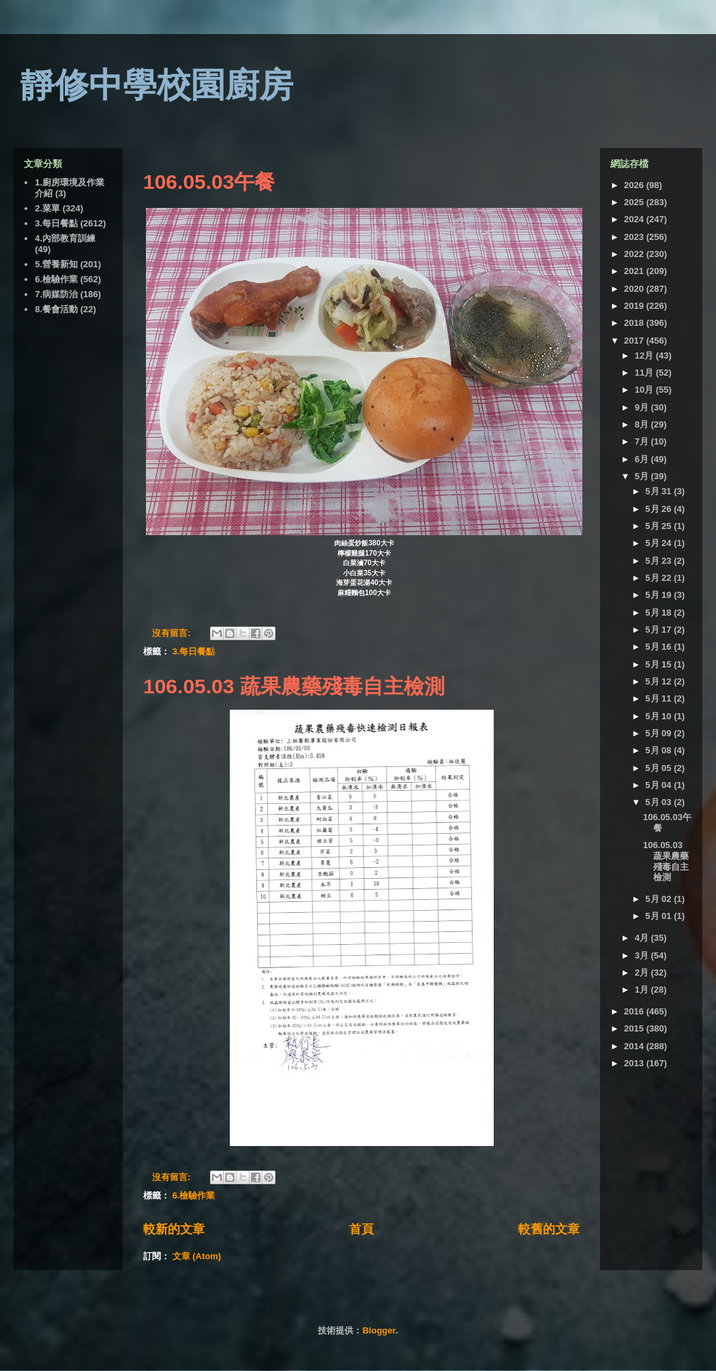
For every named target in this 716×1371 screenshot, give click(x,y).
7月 (643, 441)
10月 (645, 390)
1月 (643, 989)
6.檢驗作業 (194, 1195)
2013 (635, 1063)
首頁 (361, 1229)
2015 (635, 1028)
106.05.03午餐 (209, 181)
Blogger (378, 1330)
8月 (643, 424)
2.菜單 (47, 208)
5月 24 (659, 543)
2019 (635, 306)
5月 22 (659, 578)
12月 (645, 355)
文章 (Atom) (197, 1256)
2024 (635, 219)
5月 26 (659, 509)
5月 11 (659, 698)
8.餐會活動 (56, 309)
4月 (643, 938)
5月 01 (659, 916)
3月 (643, 955)
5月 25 (659, 526)
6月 (643, 459)
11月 (645, 372)
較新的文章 (174, 1229)
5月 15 (659, 664)
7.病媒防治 (56, 294)
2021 (635, 271)
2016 (635, 1011)
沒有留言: (172, 633)
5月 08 (659, 750)
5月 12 (659, 681)
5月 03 (659, 802)
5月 (643, 476)
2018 (635, 323)
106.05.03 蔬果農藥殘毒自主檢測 (294, 686)
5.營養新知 (56, 264)
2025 (635, 202)
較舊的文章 (549, 1229)
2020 (635, 289)
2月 (643, 972)
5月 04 (659, 785)
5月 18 (659, 612)
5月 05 (659, 768)
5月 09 (659, 733)
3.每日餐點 (194, 651)
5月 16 (659, 647)
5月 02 (659, 899)
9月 (643, 407)
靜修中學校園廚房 (156, 85)
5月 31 (659, 491)
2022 (635, 254)
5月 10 (659, 716)
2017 (635, 340)
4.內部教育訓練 (65, 238)
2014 (635, 1046)
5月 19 (659, 595)
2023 (635, 237)
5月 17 (659, 629)
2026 (635, 185)
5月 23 (659, 561)
